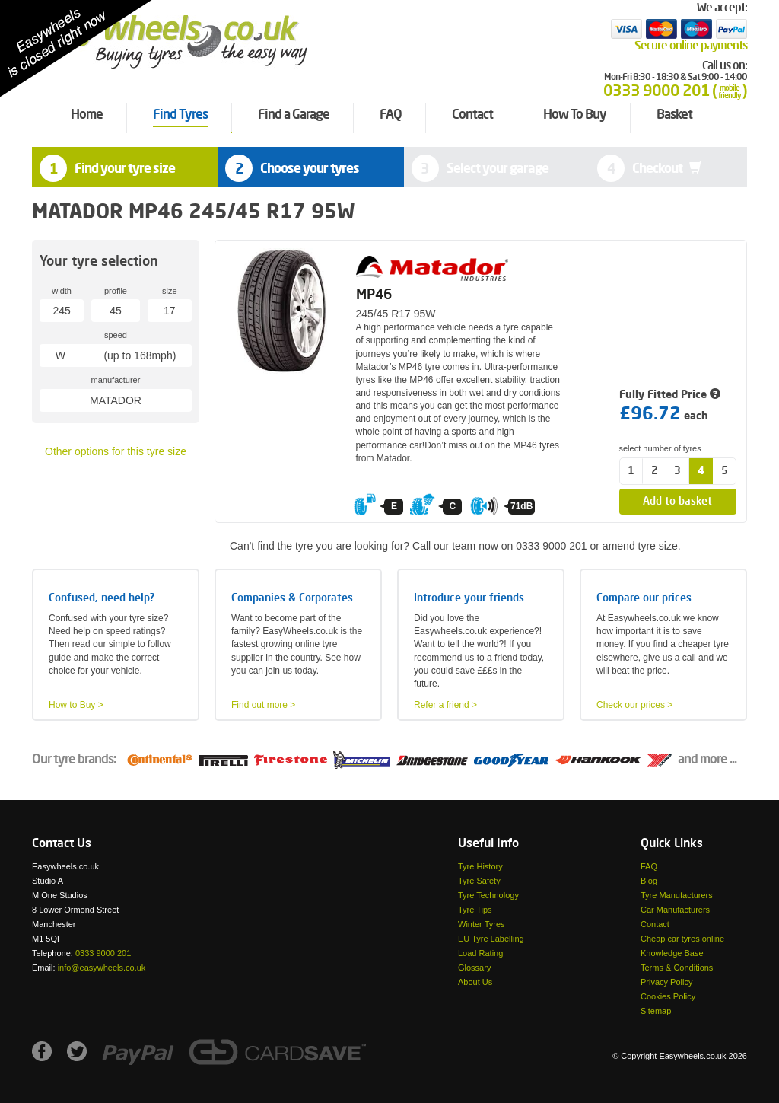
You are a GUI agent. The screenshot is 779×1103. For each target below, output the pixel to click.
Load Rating (480, 953)
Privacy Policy (666, 982)
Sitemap (656, 1010)
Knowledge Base (672, 953)
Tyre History (480, 866)
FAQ (649, 866)
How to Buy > (76, 705)
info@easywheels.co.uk (102, 967)
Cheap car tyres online (682, 938)
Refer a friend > (445, 705)
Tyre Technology (488, 895)
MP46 (374, 295)
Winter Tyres (481, 924)
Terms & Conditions (677, 967)
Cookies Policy (668, 996)
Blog (649, 880)
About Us (475, 982)
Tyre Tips (475, 909)
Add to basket (677, 501)
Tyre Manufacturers (677, 895)
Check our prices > (634, 705)
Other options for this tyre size (115, 451)
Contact (655, 924)
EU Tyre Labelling (491, 938)
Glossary (474, 967)
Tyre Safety (479, 880)
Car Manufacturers (675, 909)
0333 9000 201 (103, 953)
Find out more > (263, 705)
